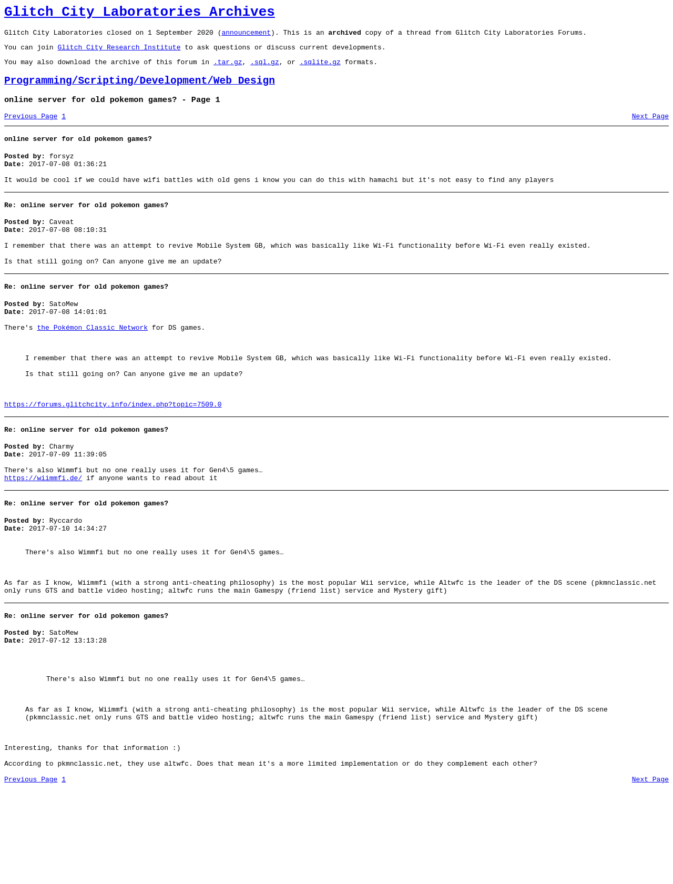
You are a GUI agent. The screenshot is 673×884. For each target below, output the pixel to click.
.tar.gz (227, 69)
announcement (246, 37)
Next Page (650, 129)
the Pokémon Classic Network (92, 362)
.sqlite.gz (320, 69)
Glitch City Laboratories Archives (139, 13)
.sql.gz (264, 69)
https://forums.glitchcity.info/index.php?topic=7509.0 (112, 451)
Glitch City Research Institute (118, 53)
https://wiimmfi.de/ (43, 533)
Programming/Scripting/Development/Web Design (139, 90)
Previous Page (30, 129)
